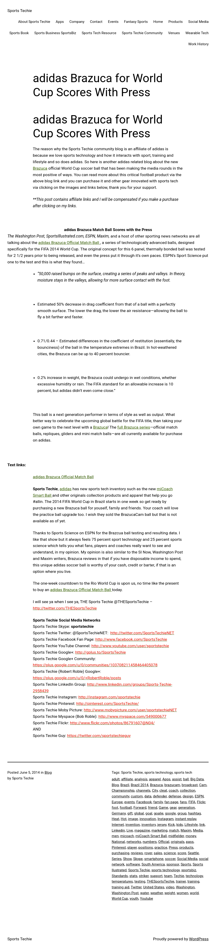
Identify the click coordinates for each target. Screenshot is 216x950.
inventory (149, 825)
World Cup (120, 898)
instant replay (185, 819)
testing (139, 881)
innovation (147, 819)
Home (158, 22)
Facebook (144, 802)
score (181, 853)
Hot (124, 819)
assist (177, 779)
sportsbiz (188, 870)
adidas (66, 489)
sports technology (165, 870)
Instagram (165, 819)
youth (134, 898)
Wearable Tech (197, 33)
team (168, 876)
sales (158, 853)
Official (163, 842)
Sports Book (19, 33)
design (188, 796)
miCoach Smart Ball (151, 836)
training (193, 881)
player (132, 847)
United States (153, 887)
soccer (170, 859)
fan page (171, 802)
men (115, 836)
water (144, 893)
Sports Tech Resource (99, 33)
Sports (186, 864)
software (133, 864)
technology (194, 876)
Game (163, 808)
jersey (162, 825)
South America (153, 864)
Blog (48, 772)
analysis (140, 779)
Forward (139, 808)
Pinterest (119, 847)
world (194, 893)
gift (130, 813)
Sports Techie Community (142, 33)
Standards (120, 876)
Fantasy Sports (136, 22)
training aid (120, 887)
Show (127, 859)
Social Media (198, 22)
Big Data (197, 779)
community (120, 796)
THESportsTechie (160, 881)
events (129, 802)
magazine (142, 830)
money (190, 836)
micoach (127, 836)
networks (134, 842)
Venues (174, 33)
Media (198, 830)
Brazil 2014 (139, 785)
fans (183, 802)
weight (169, 893)
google (170, 813)
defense (174, 796)
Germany (119, 813)
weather (156, 893)
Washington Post (125, 893)
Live (130, 830)
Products (175, 22)
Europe (117, 802)
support (156, 876)
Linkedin (118, 830)
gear (173, 808)
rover (148, 853)
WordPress (199, 939)
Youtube (146, 898)
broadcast (190, 785)
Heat (115, 819)
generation (186, 808)
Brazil (124, 785)
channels (143, 790)
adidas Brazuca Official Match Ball (69, 242)
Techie (179, 876)
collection (187, 790)
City (155, 790)
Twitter (136, 887)
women (182, 893)
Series (116, 859)
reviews (137, 853)
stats (133, 876)
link (202, 825)
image (133, 819)
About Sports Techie (34, 22)
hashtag (194, 813)
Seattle (193, 853)
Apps (60, 22)
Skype (138, 859)
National (118, 842)
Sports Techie (19, 10)
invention (133, 825)
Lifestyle (191, 825)
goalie (158, 813)
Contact (96, 22)
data (147, 796)
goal (148, 813)
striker (144, 876)
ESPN (199, 796)
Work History (198, 44)
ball (186, 779)
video (170, 887)
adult (116, 779)
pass (190, 842)
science (170, 853)
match (174, 830)
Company (76, 22)
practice (160, 847)
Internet (118, 825)
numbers (150, 842)
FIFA (191, 802)
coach (173, 790)
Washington (185, 887)
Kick (171, 825)
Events (113, 22)
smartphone (154, 859)
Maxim (186, 830)
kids (179, 825)
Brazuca (40, 168)
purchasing (120, 853)
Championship (123, 790)
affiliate (127, 779)
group (182, 813)
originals (178, 842)
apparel (155, 779)
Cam (203, 785)
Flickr (201, 802)
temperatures (122, 881)
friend (152, 808)
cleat (163, 790)
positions (145, 847)
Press (173, 847)
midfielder (176, 836)
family (158, 802)
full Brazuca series (133, 427)
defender (160, 796)
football (126, 808)
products (186, 847)
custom (137, 796)
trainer (181, 881)
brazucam (172, 785)
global (139, 813)
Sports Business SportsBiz (55, 33)
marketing (159, 830)
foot (115, 808)
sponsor (172, 864)
